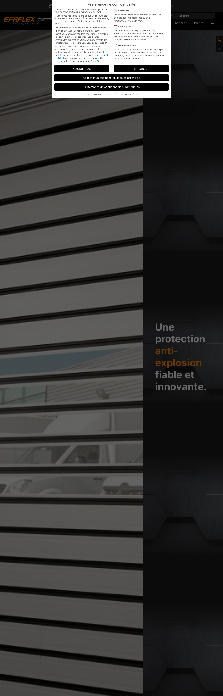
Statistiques (123, 26)
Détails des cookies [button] (93, 94)
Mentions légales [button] (131, 94)
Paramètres (96, 61)
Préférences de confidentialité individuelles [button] (112, 87)
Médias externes (126, 45)
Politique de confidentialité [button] (112, 94)
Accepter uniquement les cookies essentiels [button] (111, 77)
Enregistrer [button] (141, 68)
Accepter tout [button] (82, 68)
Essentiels (122, 10)
